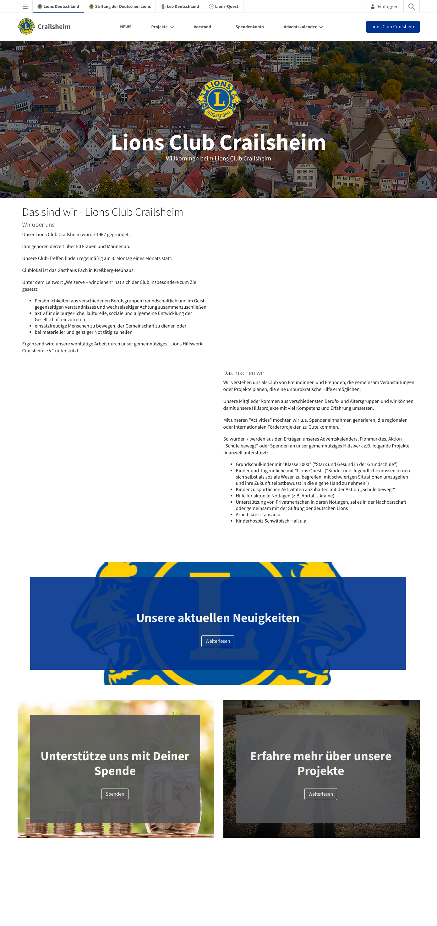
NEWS (125, 27)
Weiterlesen (217, 641)
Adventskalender (300, 27)
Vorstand (202, 27)
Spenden (115, 794)
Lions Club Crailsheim (393, 27)
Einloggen (384, 6)
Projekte (159, 27)
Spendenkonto (250, 27)
